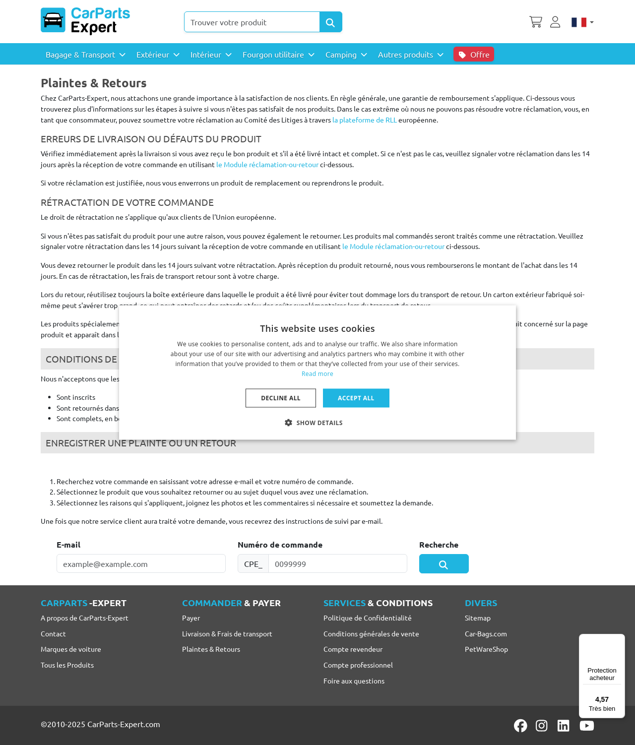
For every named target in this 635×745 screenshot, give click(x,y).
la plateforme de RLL (364, 119)
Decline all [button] (281, 397)
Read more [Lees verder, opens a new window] (317, 373)
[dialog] (317, 373)
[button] (317, 422)
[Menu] (619, 640)
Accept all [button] (356, 397)
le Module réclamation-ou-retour (267, 164)
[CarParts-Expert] (85, 21)
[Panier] (535, 21)
